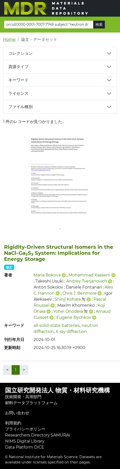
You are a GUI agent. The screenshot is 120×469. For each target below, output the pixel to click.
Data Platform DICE (24, 447)
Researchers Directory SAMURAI (37, 435)
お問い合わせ (17, 413)
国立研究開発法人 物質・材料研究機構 (57, 390)
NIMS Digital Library (24, 441)
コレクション (20, 53)
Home (9, 39)
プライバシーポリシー (25, 429)
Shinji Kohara (68, 299)
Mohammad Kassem (89, 275)
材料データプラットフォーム (31, 402)
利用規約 (13, 423)
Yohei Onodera (68, 311)
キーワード (18, 80)
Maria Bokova (47, 275)
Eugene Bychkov (73, 317)
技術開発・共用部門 (23, 396)
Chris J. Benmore (79, 293)
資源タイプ (18, 66)
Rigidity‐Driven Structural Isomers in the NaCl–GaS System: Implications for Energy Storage (58, 253)
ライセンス (18, 93)
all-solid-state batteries (57, 325)
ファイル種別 (20, 106)
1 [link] (15, 369)
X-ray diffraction (71, 331)
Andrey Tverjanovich (86, 281)
